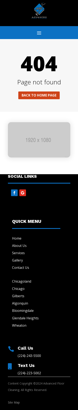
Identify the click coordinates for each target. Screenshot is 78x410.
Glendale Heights (25, 318)
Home (16, 238)
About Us (19, 245)
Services (18, 253)
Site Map (14, 402)
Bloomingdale (23, 310)
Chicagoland (21, 281)
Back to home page (39, 95)
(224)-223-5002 (29, 373)
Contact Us (20, 267)
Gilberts (18, 296)
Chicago (18, 288)
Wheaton (19, 325)
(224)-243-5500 (29, 355)
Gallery (17, 260)
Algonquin (20, 303)
